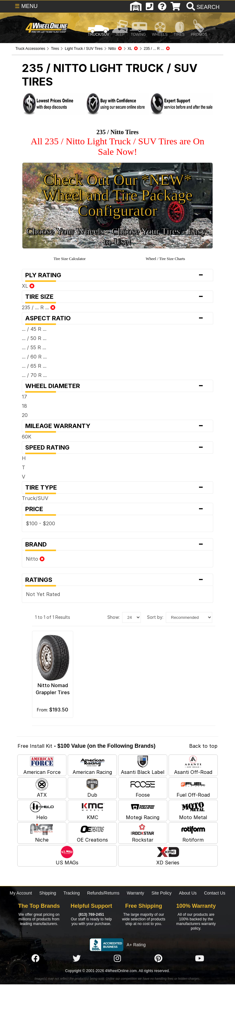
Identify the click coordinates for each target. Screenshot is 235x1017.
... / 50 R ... (34, 338)
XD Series (168, 856)
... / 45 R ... (34, 329)
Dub (92, 788)
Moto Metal (193, 810)
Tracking (71, 893)
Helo (42, 810)
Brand (117, 544)
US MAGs (67, 856)
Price (117, 509)
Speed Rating (117, 447)
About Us (188, 893)
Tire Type (117, 487)
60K (26, 437)
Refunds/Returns (103, 893)
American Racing (92, 765)
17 (24, 397)
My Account (21, 893)
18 (24, 406)
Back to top (203, 746)
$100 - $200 (40, 523)
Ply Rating (117, 275)
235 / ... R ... (38, 307)
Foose (142, 788)
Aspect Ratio (117, 318)
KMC (92, 810)
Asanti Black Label (142, 765)
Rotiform (193, 833)
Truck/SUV (35, 498)
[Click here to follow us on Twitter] (76, 959)
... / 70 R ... (34, 375)
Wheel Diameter (117, 386)
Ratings (117, 580)
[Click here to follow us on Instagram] (117, 959)
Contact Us (214, 893)
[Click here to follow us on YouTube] (199, 959)
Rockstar (142, 833)
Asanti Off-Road (193, 765)
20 (25, 415)
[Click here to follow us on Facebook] (35, 959)
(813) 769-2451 (91, 914)
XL (28, 286)
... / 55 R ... (34, 347)
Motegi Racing (142, 810)
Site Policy (161, 893)
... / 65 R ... (34, 366)
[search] (202, 7)
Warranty (135, 893)
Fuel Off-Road (193, 788)
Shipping (47, 893)
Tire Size (117, 296)
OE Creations (92, 833)
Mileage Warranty (117, 426)
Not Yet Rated (43, 594)
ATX (42, 788)
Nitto (35, 559)
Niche (42, 833)
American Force (42, 765)
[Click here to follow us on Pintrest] (158, 959)
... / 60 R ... (34, 357)
